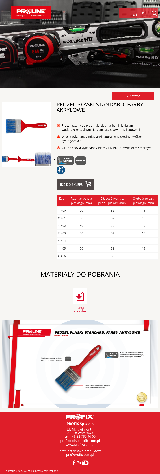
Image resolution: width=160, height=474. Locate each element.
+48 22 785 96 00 (82, 436)
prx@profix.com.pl (80, 454)
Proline (31, 12)
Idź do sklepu (71, 184)
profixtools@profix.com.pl (80, 440)
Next (54, 159)
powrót (133, 96)
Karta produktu (80, 309)
